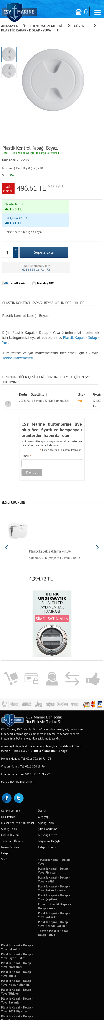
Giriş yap (43, 794)
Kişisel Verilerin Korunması (17, 800)
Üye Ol (42, 788)
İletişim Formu (47, 825)
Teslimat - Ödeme (12, 819)
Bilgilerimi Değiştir (49, 819)
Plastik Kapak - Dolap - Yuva (26, 30)
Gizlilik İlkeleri (10, 813)
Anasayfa (9, 26)
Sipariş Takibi (9, 806)
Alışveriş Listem (47, 813)
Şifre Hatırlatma (47, 806)
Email (26, 433)
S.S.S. (4, 837)
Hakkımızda (8, 794)
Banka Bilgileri (10, 825)
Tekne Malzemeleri (45, 26)
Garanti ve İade (10, 788)
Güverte (81, 26)
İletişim (5, 831)
